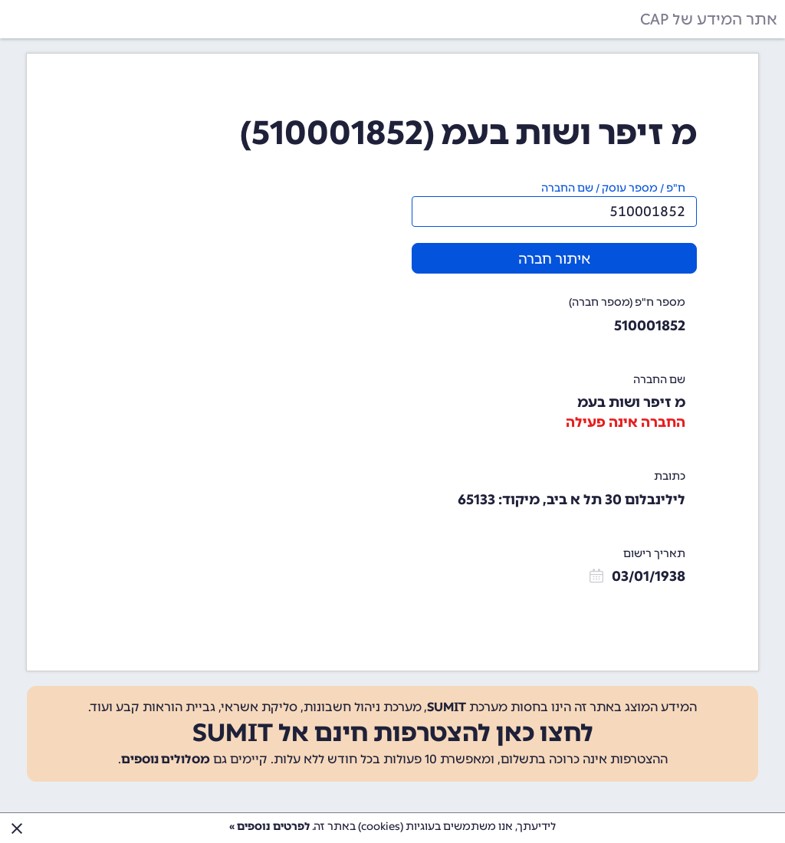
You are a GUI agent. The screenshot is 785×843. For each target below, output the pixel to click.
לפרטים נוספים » (269, 826)
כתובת (669, 476)
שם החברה (659, 379)
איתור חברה (554, 259)
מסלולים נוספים (165, 759)
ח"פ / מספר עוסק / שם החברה (613, 188)
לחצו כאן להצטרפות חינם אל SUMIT (392, 732)
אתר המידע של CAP (708, 19)
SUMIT (446, 707)
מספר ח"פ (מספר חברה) (627, 302)
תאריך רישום (654, 553)
